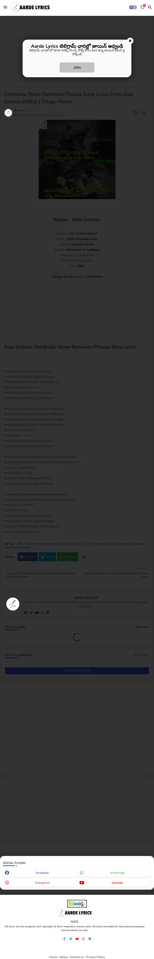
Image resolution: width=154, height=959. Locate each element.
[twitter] (70, 938)
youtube (117, 883)
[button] (133, 7)
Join (77, 67)
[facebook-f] (64, 938)
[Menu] (5, 7)
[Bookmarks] (142, 7)
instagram (42, 883)
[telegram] (89, 938)
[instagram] (83, 938)
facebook (42, 873)
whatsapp (117, 873)
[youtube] (77, 938)
